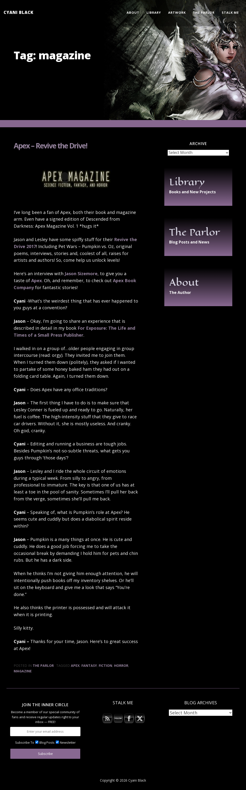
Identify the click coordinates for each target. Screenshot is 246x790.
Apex (36, 280)
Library (154, 12)
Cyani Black (18, 12)
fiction (105, 665)
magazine (23, 671)
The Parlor (204, 12)
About (133, 12)
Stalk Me (230, 12)
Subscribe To (24, 742)
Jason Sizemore (81, 273)
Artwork (177, 12)
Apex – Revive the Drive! (50, 146)
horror (121, 665)
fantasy (89, 665)
